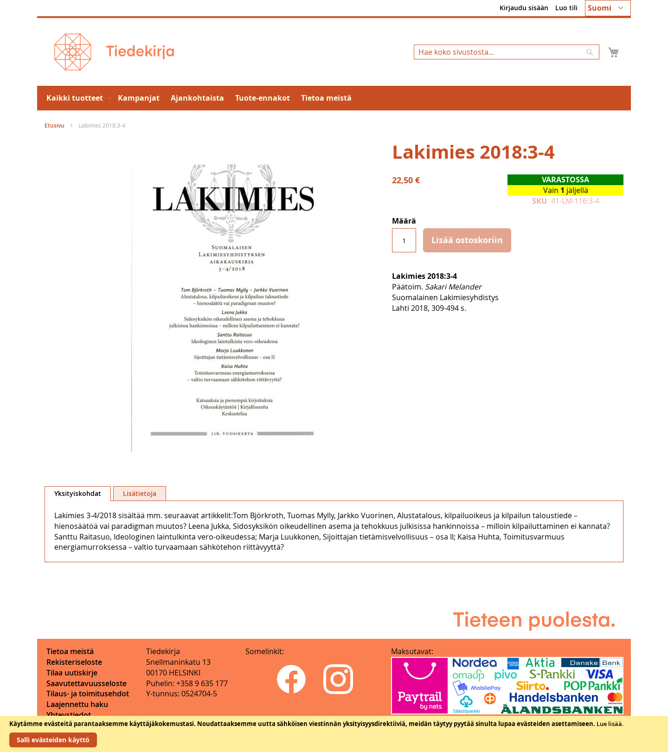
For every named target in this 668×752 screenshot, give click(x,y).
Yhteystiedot (68, 715)
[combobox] (506, 52)
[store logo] (114, 52)
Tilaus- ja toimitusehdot (87, 693)
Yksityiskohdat (77, 493)
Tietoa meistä (70, 651)
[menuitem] (76, 98)
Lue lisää (609, 724)
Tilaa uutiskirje (71, 673)
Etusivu (54, 125)
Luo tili (566, 7)
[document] (334, 733)
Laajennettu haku (77, 704)
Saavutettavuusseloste (86, 683)
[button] (608, 8)
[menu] (334, 98)
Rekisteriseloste (74, 662)
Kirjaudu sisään (524, 7)
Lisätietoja (139, 493)
